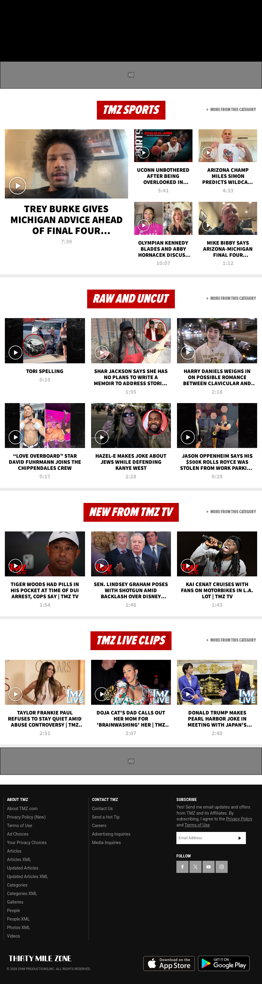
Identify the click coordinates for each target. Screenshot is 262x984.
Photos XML (18, 927)
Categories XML (22, 893)
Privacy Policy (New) (26, 817)
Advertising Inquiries (111, 834)
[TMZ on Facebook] (10, 10)
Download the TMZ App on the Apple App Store (169, 963)
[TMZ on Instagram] (53, 10)
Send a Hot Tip (106, 817)
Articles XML (19, 859)
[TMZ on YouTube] (208, 867)
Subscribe (240, 838)
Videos (13, 936)
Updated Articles (22, 868)
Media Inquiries (106, 842)
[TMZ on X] (24, 10)
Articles (14, 851)
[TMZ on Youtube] (39, 10)
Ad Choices (18, 834)
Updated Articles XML (27, 876)
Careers (99, 825)
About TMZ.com (22, 808)
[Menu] (8, 40)
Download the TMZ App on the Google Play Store (224, 963)
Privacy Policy (239, 818)
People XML (18, 919)
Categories (17, 885)
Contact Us (102, 808)
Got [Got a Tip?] (20, 26)
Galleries (15, 902)
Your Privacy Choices (27, 842)
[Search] (253, 40)
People (13, 910)
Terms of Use (19, 825)
